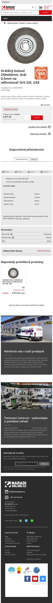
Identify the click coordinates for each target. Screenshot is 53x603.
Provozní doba (10, 555)
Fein (8, 90)
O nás (7, 550)
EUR (36, 7)
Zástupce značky (40, 133)
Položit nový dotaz (43, 251)
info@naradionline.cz (17, 492)
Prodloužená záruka (12, 543)
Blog (6, 537)
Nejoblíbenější (21, 159)
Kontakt (7, 552)
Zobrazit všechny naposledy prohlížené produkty (26, 305)
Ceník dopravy (32, 541)
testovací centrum (25, 428)
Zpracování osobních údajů (36, 555)
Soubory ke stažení (39, 126)
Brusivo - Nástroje (32, 23)
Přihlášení (5, 2)
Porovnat (47, 105)
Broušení (22, 23)
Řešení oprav (9, 541)
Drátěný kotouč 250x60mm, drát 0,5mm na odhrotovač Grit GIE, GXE (12, 282)
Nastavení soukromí (34, 559)
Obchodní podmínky (34, 537)
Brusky (34, 159)
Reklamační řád (32, 539)
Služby (29, 543)
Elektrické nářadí (12, 23)
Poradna (8, 539)
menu (5, 18)
